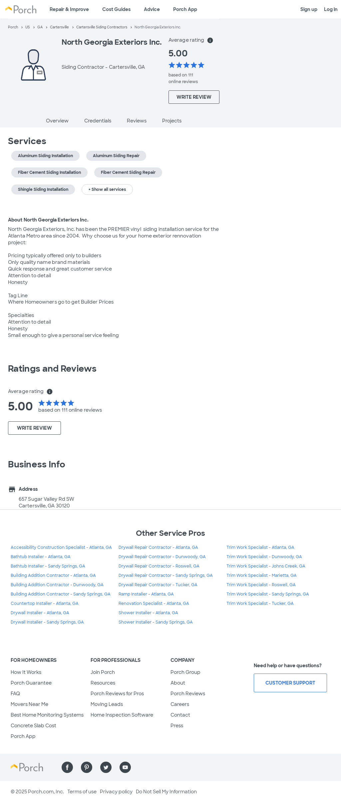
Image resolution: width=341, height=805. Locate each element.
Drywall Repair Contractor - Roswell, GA (159, 566)
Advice (152, 9)
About (177, 683)
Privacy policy (116, 792)
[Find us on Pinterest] (86, 767)
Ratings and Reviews (52, 368)
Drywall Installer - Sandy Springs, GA (47, 622)
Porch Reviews (187, 694)
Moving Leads (107, 704)
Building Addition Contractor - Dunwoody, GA (57, 584)
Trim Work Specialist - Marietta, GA (261, 575)
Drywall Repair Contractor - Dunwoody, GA (162, 556)
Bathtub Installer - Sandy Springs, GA (48, 566)
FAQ (15, 694)
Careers (179, 704)
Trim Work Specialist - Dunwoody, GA (264, 556)
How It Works (26, 672)
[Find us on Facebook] (67, 767)
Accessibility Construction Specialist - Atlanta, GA (61, 547)
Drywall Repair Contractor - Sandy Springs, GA (166, 575)
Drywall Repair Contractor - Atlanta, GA (158, 547)
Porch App (185, 9)
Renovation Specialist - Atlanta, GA (154, 603)
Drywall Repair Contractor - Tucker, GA (158, 584)
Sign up (308, 9)
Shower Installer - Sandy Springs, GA (156, 622)
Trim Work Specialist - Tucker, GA (260, 603)
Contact (180, 715)
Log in (331, 9)
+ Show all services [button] (107, 189)
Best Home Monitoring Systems (47, 715)
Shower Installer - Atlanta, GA (148, 613)
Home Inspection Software (122, 715)
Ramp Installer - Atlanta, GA (146, 594)
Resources (103, 683)
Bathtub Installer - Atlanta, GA (41, 556)
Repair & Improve (69, 9)
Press (176, 726)
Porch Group (185, 672)
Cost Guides (116, 9)
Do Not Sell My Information (166, 792)
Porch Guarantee (31, 683)
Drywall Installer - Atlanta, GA (40, 613)
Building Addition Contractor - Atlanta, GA (53, 575)
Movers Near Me (29, 704)
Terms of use (82, 792)
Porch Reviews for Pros (117, 694)
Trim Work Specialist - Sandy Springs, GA (267, 594)
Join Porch (103, 672)
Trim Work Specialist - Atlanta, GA (260, 547)
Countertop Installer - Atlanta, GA (45, 603)
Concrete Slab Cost (33, 726)
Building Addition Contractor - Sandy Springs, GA (61, 594)
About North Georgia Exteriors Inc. (48, 220)
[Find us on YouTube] (125, 767)
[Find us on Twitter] (106, 767)
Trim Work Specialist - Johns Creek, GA (265, 566)
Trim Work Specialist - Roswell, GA (261, 584)
